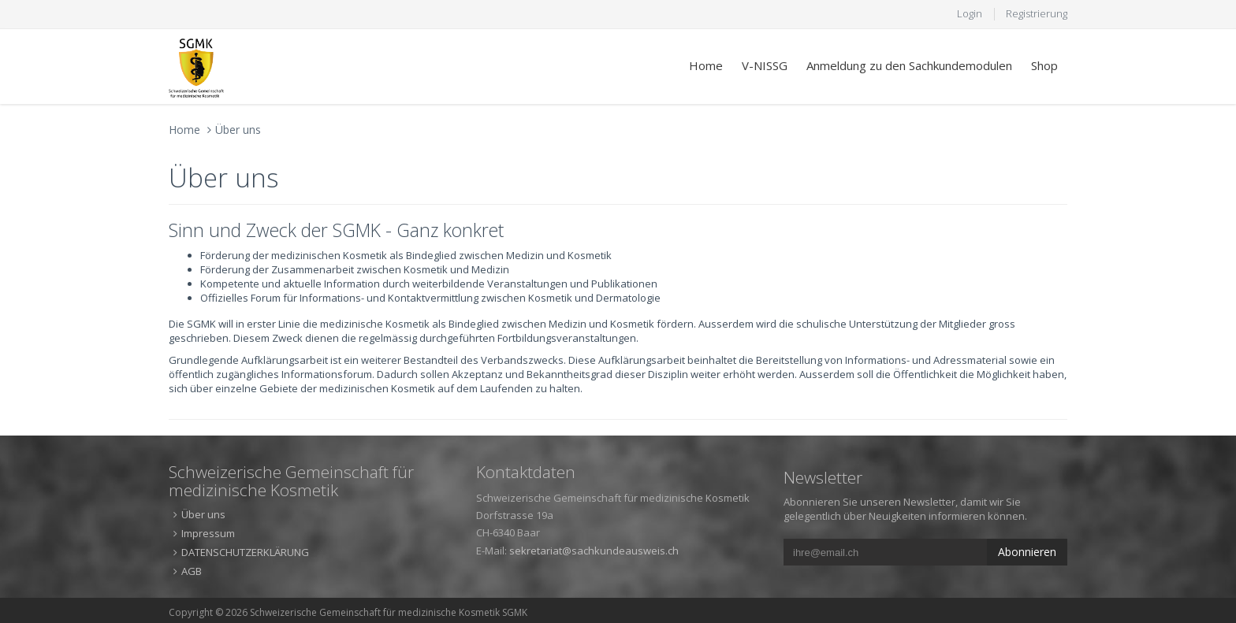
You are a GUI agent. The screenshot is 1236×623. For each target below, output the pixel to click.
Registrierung (1036, 13)
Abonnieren (1027, 551)
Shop (1044, 65)
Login (969, 13)
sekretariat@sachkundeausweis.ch (594, 550)
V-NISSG (764, 65)
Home (706, 65)
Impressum (208, 533)
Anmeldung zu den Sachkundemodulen (909, 65)
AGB (191, 571)
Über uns (238, 129)
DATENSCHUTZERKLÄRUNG (245, 552)
